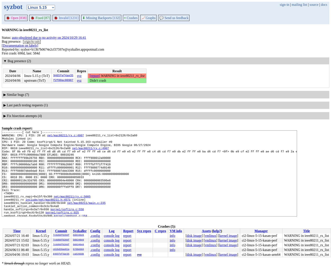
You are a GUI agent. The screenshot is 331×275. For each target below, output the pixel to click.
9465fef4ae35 (63, 76)
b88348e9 (78, 235)
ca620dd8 (78, 254)
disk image (194, 235)
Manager (261, 231)
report (127, 235)
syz (79, 76)
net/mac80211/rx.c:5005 (72, 210)
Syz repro (144, 231)
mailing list (299, 4)
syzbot (13, 7)
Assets (206, 231)
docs (324, 4)
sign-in (284, 4)
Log (112, 231)
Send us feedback (173, 18)
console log (112, 235)
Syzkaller (80, 231)
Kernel (41, 231)
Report (128, 231)
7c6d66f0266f (61, 235)
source (314, 4)
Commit (61, 231)
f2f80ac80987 (63, 81)
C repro (160, 231)
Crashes (131, 18)
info (172, 235)
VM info (176, 231)
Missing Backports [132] (101, 18)
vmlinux (210, 235)
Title (306, 231)
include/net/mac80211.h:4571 (48, 214)
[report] (95, 76)
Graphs (148, 18)
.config (95, 235)
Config (95, 231)
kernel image (228, 235)
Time (17, 231)
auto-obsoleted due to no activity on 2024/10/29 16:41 (49, 37)
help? (217, 231)
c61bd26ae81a (61, 249)
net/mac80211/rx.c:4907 (65, 136)
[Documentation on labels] (20, 45)
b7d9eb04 (78, 249)
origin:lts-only (32, 41)
